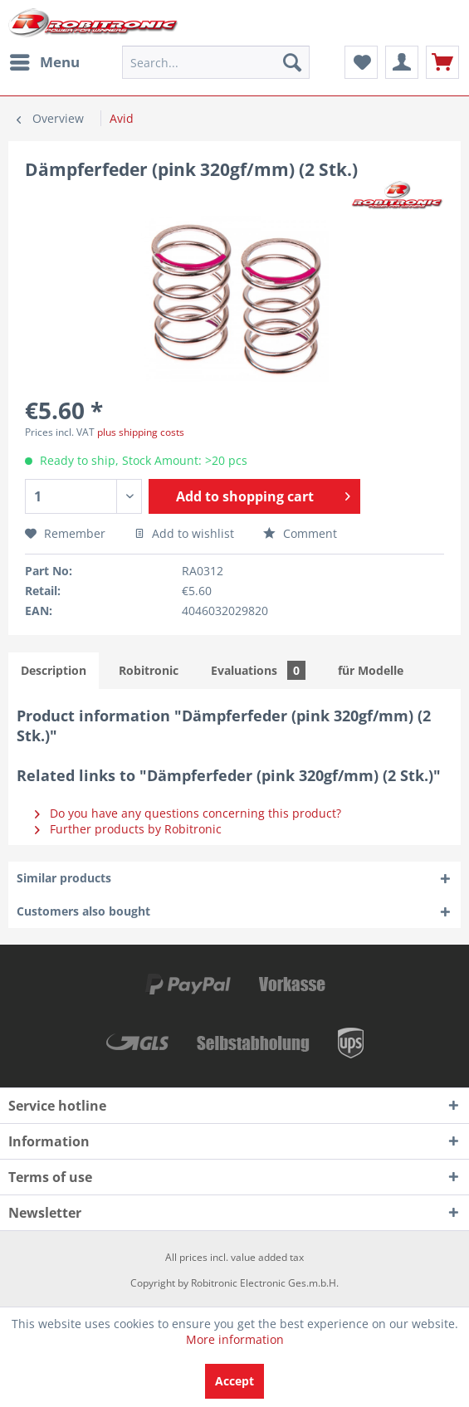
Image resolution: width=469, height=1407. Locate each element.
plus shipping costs (140, 432)
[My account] (401, 62)
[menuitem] (44, 62)
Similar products (64, 878)
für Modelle (370, 670)
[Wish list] (361, 62)
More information (235, 1339)
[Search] (292, 62)
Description (53, 670)
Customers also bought (83, 911)
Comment (300, 533)
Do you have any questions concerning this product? (188, 813)
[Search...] (216, 62)
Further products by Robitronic (128, 829)
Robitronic (148, 670)
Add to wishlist (184, 533)
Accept (234, 1381)
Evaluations (258, 670)
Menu (45, 60)
